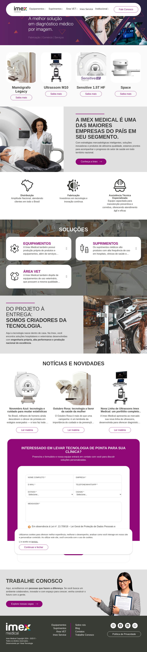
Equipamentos (37, 9)
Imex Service (86, 9)
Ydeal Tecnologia (26, 643)
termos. (34, 542)
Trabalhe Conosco (84, 635)
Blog (77, 628)
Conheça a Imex (89, 161)
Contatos (79, 631)
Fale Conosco (126, 9)
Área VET (71, 9)
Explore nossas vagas (22, 604)
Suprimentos (56, 9)
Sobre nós (80, 625)
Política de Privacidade (124, 634)
